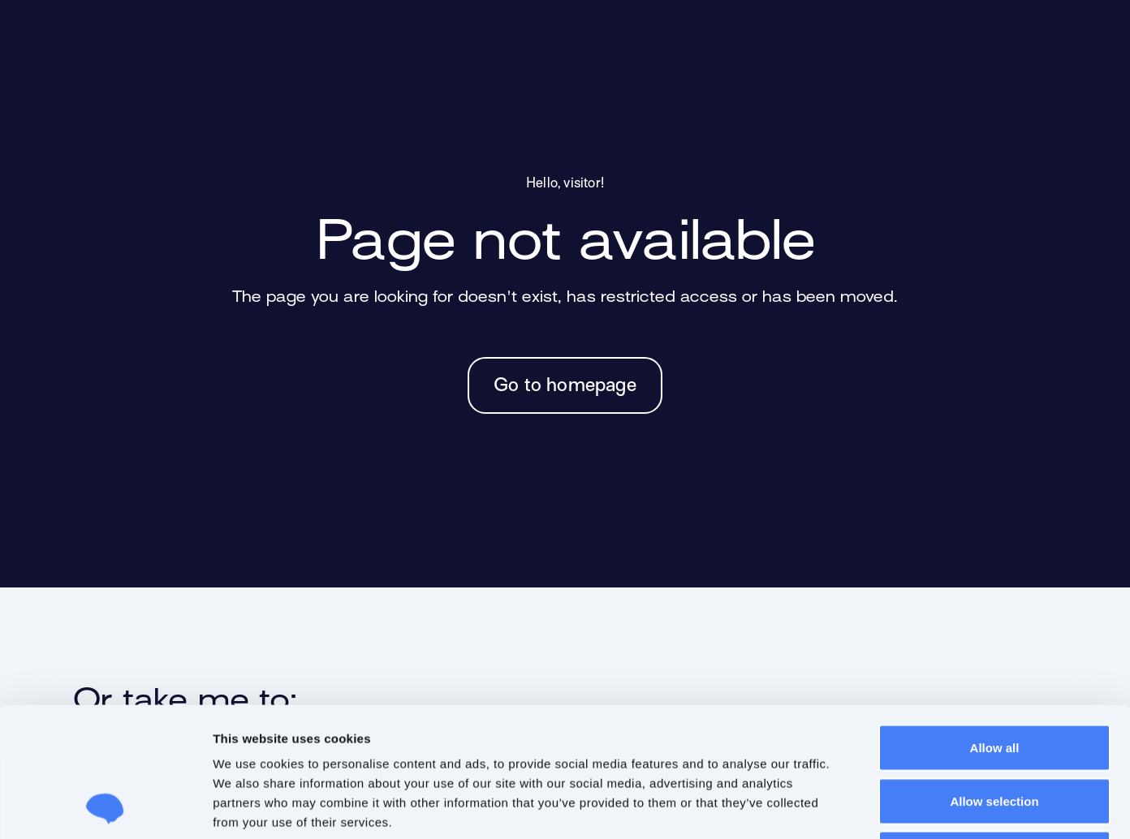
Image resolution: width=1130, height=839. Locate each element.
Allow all (995, 626)
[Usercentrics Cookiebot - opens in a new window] (105, 807)
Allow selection (994, 679)
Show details (858, 807)
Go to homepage (565, 386)
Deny (995, 732)
